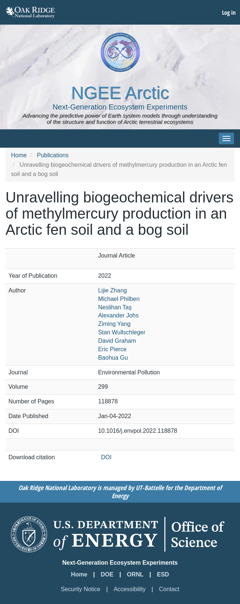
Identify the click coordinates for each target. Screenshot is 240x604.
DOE (107, 574)
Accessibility (130, 589)
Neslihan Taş (115, 307)
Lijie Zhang (112, 290)
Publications (52, 155)
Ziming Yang (114, 324)
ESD (163, 574)
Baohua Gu (113, 358)
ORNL (135, 574)
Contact (169, 589)
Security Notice (80, 589)
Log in (229, 12)
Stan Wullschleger (122, 332)
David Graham (117, 341)
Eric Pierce (112, 349)
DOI (106, 457)
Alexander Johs (118, 315)
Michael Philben (119, 299)
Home (19, 155)
